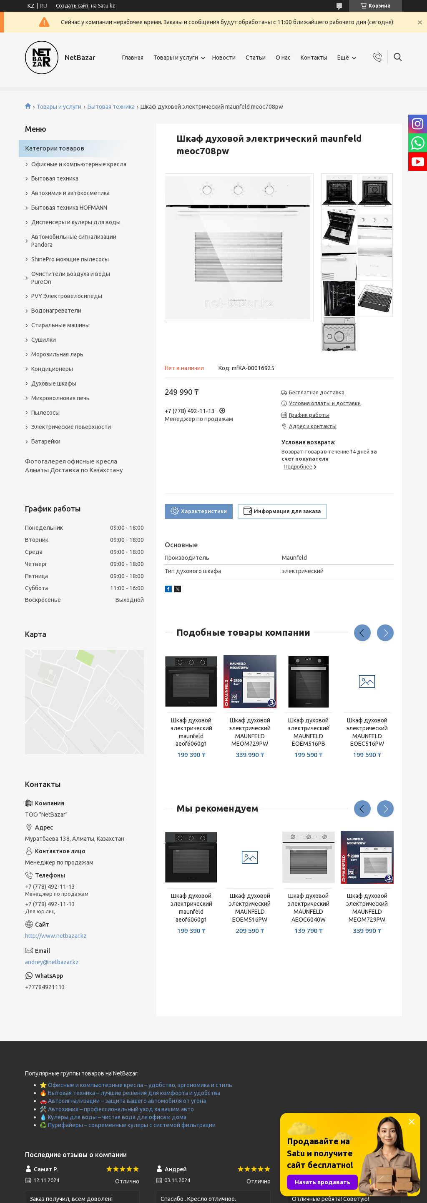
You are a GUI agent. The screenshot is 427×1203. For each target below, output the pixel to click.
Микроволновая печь (60, 398)
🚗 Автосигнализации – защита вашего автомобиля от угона (123, 1101)
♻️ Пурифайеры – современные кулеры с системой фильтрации (128, 1125)
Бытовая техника (111, 106)
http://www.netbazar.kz (56, 935)
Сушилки (43, 339)
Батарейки (45, 441)
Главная (132, 57)
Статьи (256, 57)
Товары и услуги (175, 57)
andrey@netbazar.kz (52, 962)
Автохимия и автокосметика (70, 193)
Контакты (314, 57)
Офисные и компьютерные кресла (78, 164)
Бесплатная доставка (316, 392)
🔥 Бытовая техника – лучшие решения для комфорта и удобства (130, 1093)
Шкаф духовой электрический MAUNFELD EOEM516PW (250, 907)
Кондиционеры (52, 369)
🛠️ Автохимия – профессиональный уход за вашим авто (117, 1109)
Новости (224, 57)
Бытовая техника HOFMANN (69, 207)
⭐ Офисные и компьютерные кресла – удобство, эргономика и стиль (136, 1085)
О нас (283, 57)
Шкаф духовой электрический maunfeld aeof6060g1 (191, 732)
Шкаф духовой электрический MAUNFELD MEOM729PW (250, 732)
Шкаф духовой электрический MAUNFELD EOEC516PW (367, 732)
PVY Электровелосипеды (66, 296)
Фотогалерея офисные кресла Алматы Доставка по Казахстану (74, 465)
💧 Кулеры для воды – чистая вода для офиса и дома (113, 1117)
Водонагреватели (56, 310)
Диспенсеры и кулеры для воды (76, 222)
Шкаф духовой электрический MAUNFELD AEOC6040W (308, 907)
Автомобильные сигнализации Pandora (73, 240)
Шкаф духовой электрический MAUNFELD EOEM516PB (308, 732)
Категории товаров (54, 148)
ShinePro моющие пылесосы (70, 259)
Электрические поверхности (71, 427)
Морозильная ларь (57, 354)
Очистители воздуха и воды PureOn (70, 278)
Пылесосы (45, 412)
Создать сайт (72, 5)
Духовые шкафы (53, 383)
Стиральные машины (60, 325)
